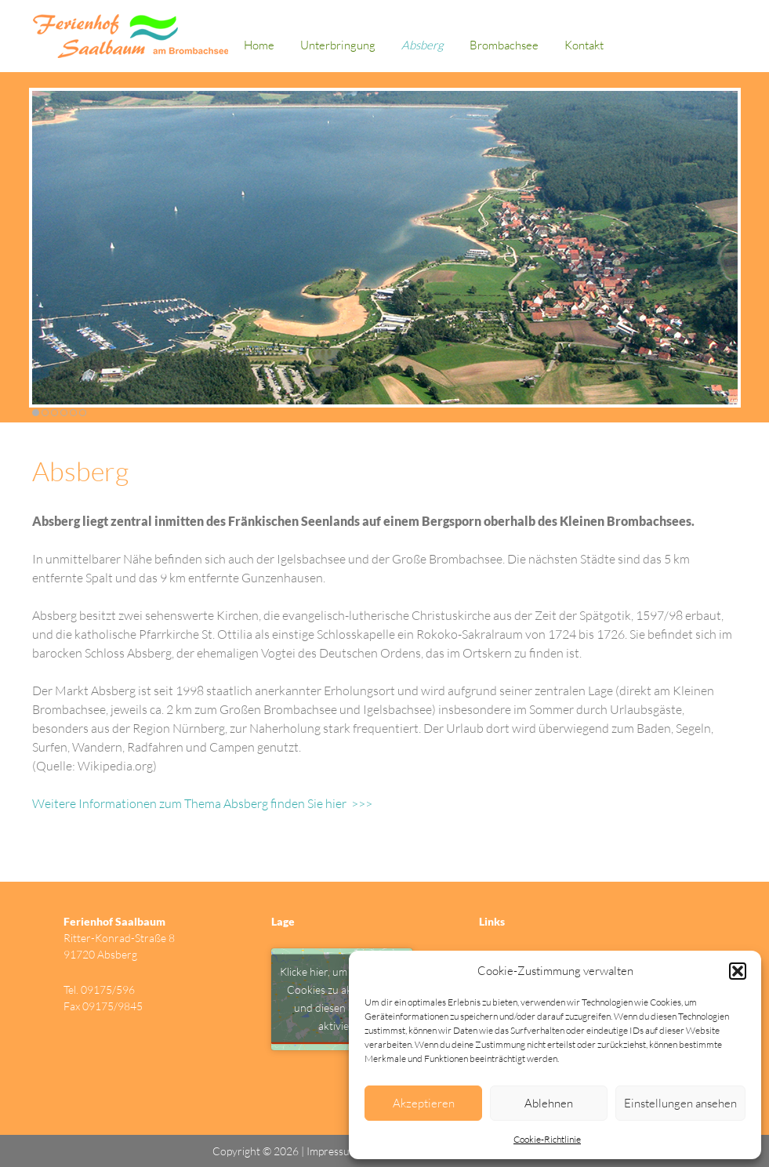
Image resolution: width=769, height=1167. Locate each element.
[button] (737, 971)
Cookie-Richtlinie (547, 1139)
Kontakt (584, 45)
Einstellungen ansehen (680, 1103)
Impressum (334, 1151)
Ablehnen (548, 1103)
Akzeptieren (424, 1103)
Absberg (422, 45)
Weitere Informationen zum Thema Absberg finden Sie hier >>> (202, 803)
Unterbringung (337, 45)
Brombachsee (504, 45)
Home (259, 45)
